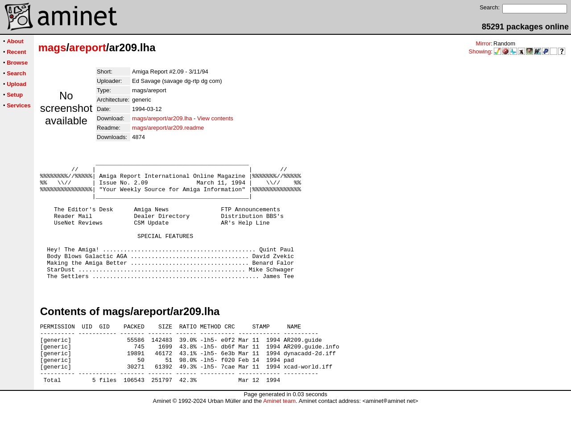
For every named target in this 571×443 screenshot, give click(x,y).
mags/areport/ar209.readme (168, 127)
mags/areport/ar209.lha (162, 118)
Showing (480, 51)
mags (52, 47)
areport (87, 47)
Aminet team (279, 439)
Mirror (483, 43)
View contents (215, 118)
